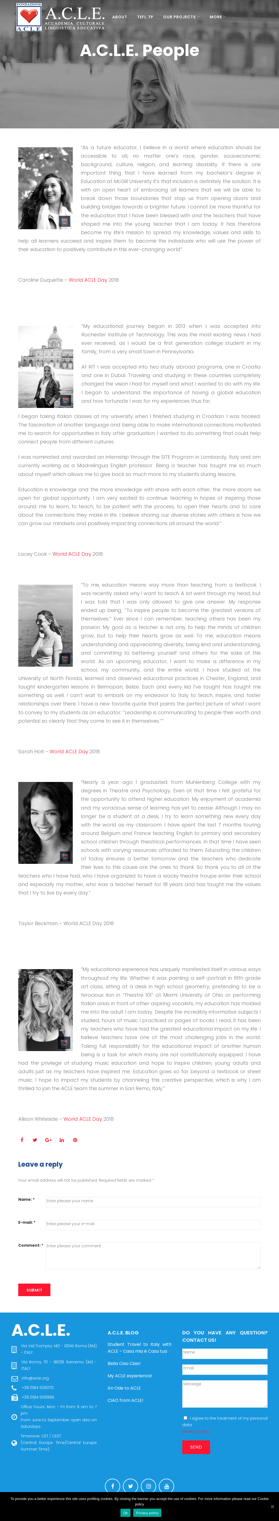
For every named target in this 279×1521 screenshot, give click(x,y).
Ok (125, 1513)
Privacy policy (147, 1513)
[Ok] (272, 1506)
